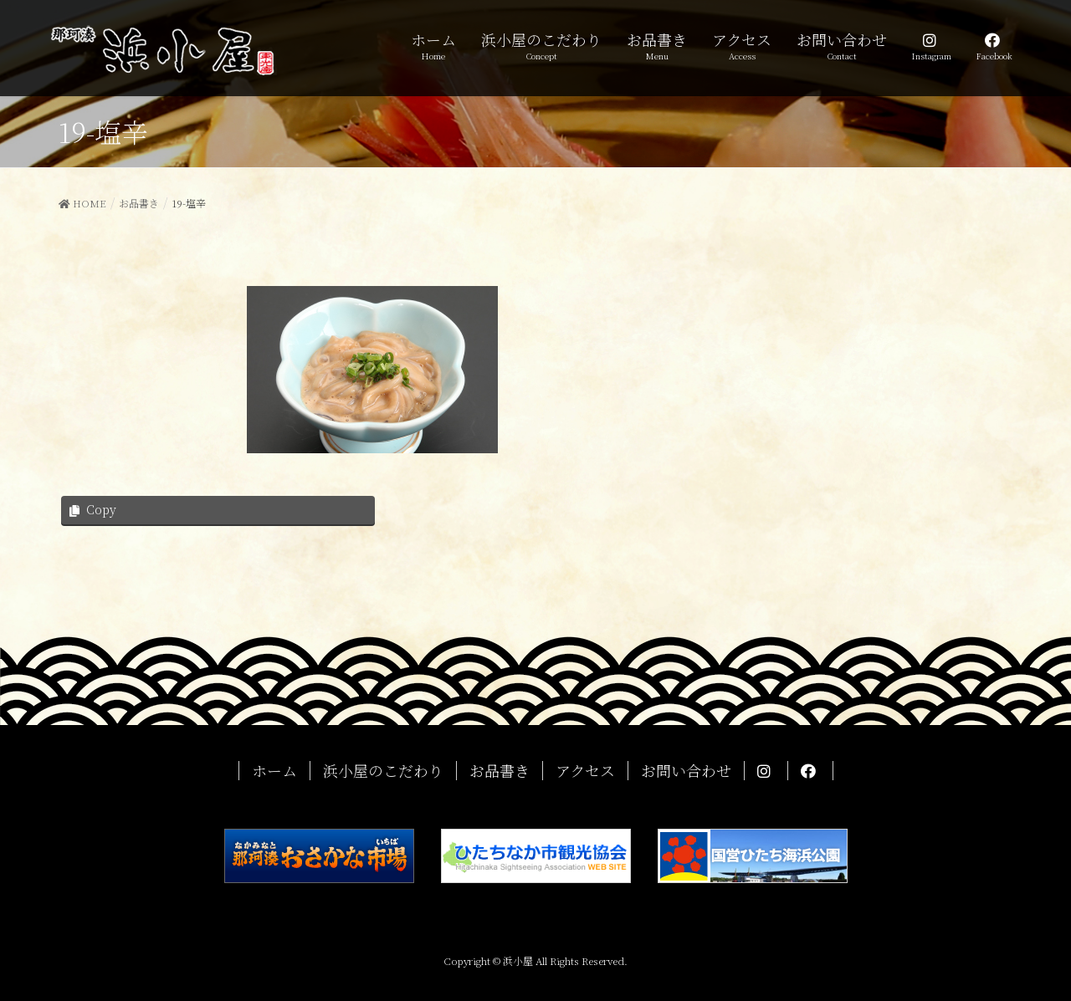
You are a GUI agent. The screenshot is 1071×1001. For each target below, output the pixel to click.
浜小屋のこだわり (383, 770)
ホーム (274, 770)
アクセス (585, 770)
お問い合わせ (686, 770)
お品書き (499, 770)
